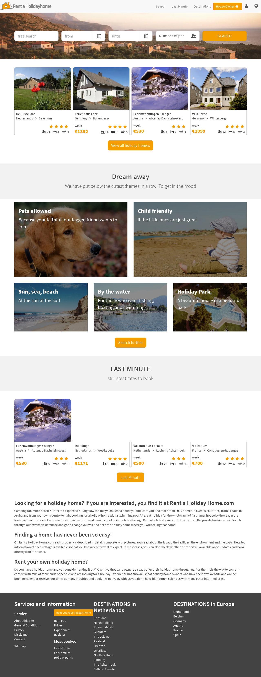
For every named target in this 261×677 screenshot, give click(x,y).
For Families (62, 653)
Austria (178, 625)
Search (161, 6)
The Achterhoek (105, 664)
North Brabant (103, 655)
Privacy (19, 630)
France (178, 630)
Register (59, 634)
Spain (177, 635)
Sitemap (20, 646)
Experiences (62, 630)
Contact (19, 639)
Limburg (99, 660)
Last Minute (180, 6)
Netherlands (181, 612)
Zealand (99, 641)
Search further (130, 342)
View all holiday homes (130, 145)
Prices (58, 625)
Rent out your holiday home (73, 612)
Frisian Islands (104, 627)
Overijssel (100, 650)
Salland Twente (104, 669)
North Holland (103, 623)
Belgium (179, 616)
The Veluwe (101, 636)
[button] (246, 6)
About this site (24, 620)
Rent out (60, 620)
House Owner (227, 6)
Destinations (202, 6)
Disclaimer (21, 634)
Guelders (100, 632)
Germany (179, 621)
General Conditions (27, 625)
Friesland (100, 618)
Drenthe (99, 646)
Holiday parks (63, 657)
